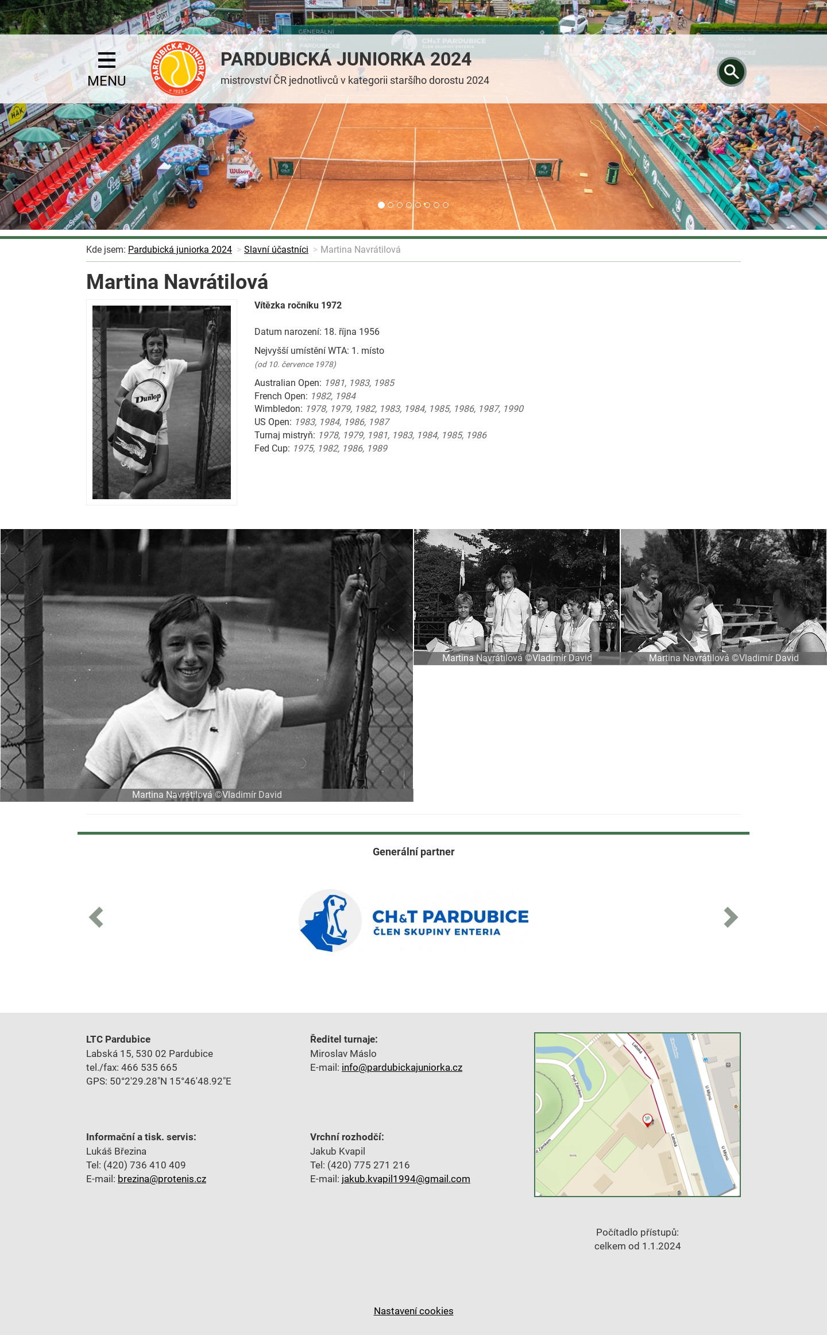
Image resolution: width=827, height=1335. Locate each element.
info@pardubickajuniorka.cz (402, 1067)
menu (106, 70)
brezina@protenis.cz (162, 1178)
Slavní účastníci (276, 249)
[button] (100, 915)
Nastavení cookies (414, 1311)
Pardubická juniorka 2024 (180, 249)
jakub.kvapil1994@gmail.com (406, 1178)
